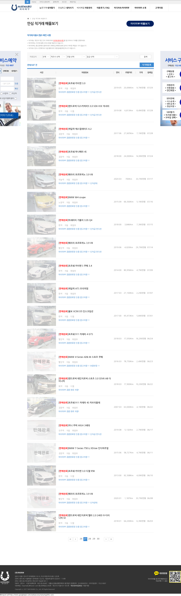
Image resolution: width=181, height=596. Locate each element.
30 (98, 539)
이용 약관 (86, 586)
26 (81, 539)
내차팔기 (47, 8)
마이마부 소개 (140, 8)
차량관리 (84, 8)
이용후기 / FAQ (103, 8)
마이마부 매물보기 (140, 23)
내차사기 (65, 8)
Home (34, 2)
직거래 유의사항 (58, 40)
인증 (16, 83)
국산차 (13, 93)
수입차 (4, 93)
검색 (145, 57)
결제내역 (56, 2)
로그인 (64, 2)
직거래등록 (146, 65)
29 (94, 539)
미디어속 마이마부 (121, 8)
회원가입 (73, 2)
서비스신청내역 (45, 2)
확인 (16, 89)
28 (89, 539)
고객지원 (159, 8)
